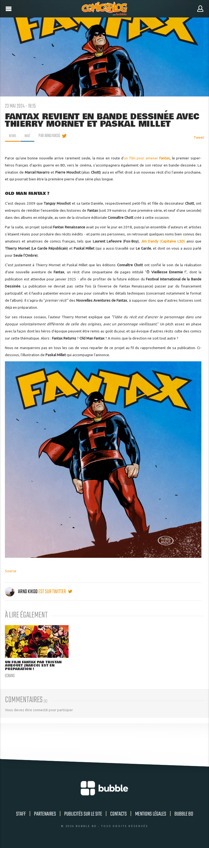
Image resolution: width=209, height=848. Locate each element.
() (163, 241)
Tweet (198, 137)
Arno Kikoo (21, 591)
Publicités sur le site (83, 814)
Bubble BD (183, 814)
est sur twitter (55, 591)
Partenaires (45, 814)
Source (10, 571)
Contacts (118, 814)
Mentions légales (150, 814)
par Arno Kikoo (51, 136)
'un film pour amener (146, 158)
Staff (21, 814)
